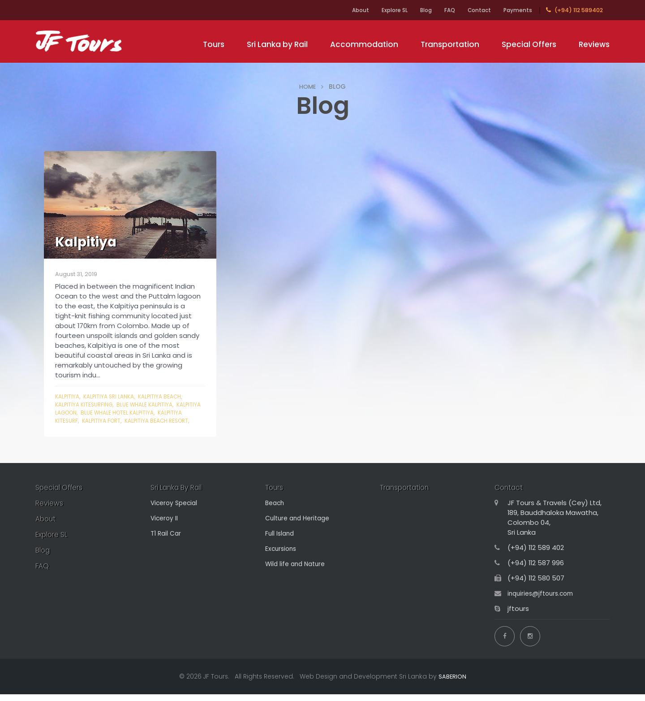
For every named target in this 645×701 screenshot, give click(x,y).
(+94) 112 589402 (574, 10)
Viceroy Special (175, 512)
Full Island (280, 542)
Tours (213, 44)
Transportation (450, 44)
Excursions (282, 558)
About (341, 10)
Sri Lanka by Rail (277, 44)
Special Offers (529, 44)
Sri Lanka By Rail (180, 496)
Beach (275, 512)
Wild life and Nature (297, 573)
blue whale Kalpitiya (151, 404)
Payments (516, 10)
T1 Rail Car (166, 542)
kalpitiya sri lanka (113, 396)
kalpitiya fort (133, 420)
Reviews (594, 44)
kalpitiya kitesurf (81, 420)
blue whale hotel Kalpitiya (151, 412)
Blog (414, 10)
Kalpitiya (68, 396)
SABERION (452, 683)
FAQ (441, 10)
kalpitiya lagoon (81, 412)
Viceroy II (165, 527)
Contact (474, 10)
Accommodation (364, 44)
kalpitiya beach (168, 396)
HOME (308, 86)
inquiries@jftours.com (543, 602)
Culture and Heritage (300, 527)
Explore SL (379, 10)
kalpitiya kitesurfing (86, 404)
